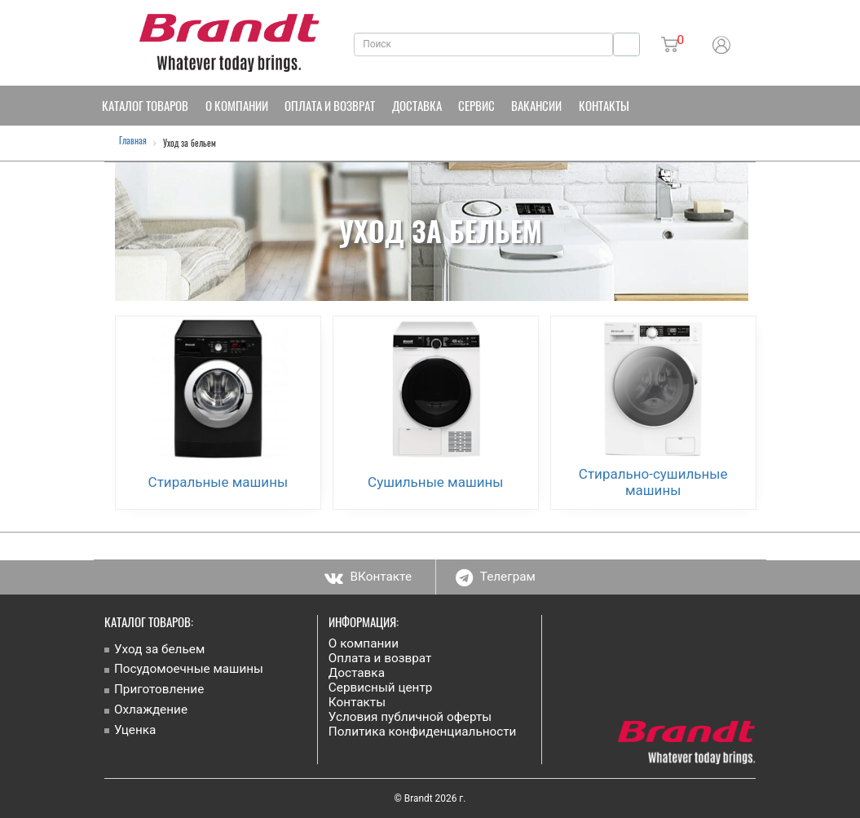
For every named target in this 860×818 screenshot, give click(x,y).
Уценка (135, 730)
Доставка (417, 105)
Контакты (604, 105)
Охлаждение (150, 709)
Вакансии (536, 105)
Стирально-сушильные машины (653, 482)
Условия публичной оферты (410, 717)
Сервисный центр (381, 687)
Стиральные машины (218, 482)
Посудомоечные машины (188, 668)
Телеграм (496, 576)
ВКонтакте (368, 576)
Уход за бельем (159, 649)
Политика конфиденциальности (423, 731)
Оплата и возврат (329, 105)
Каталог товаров (145, 105)
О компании (236, 105)
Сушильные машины (435, 482)
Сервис (476, 105)
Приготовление (159, 689)
